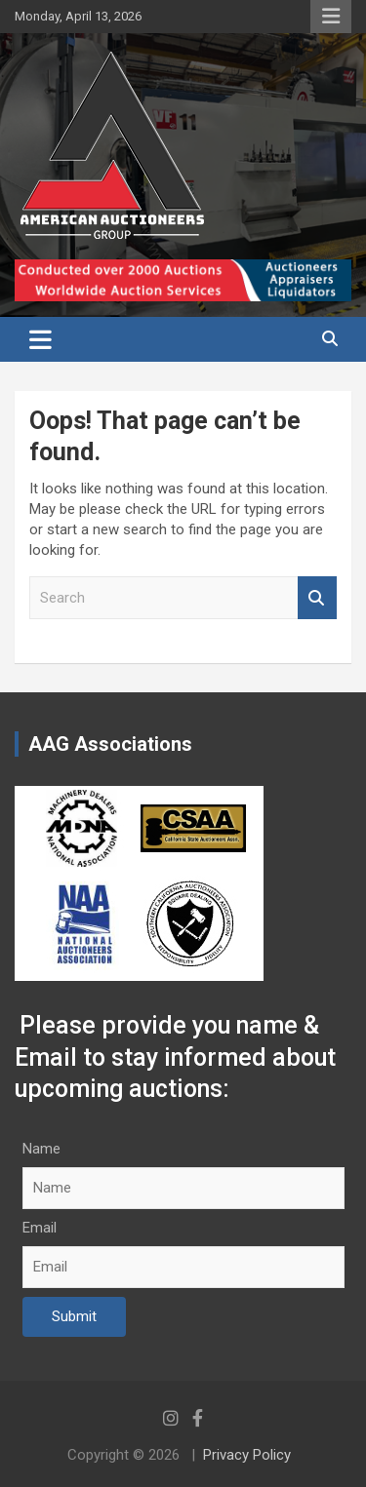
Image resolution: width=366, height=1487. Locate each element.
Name (41, 1148)
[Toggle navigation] (40, 339)
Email (39, 1227)
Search (317, 598)
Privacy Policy (247, 1455)
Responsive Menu (330, 16)
